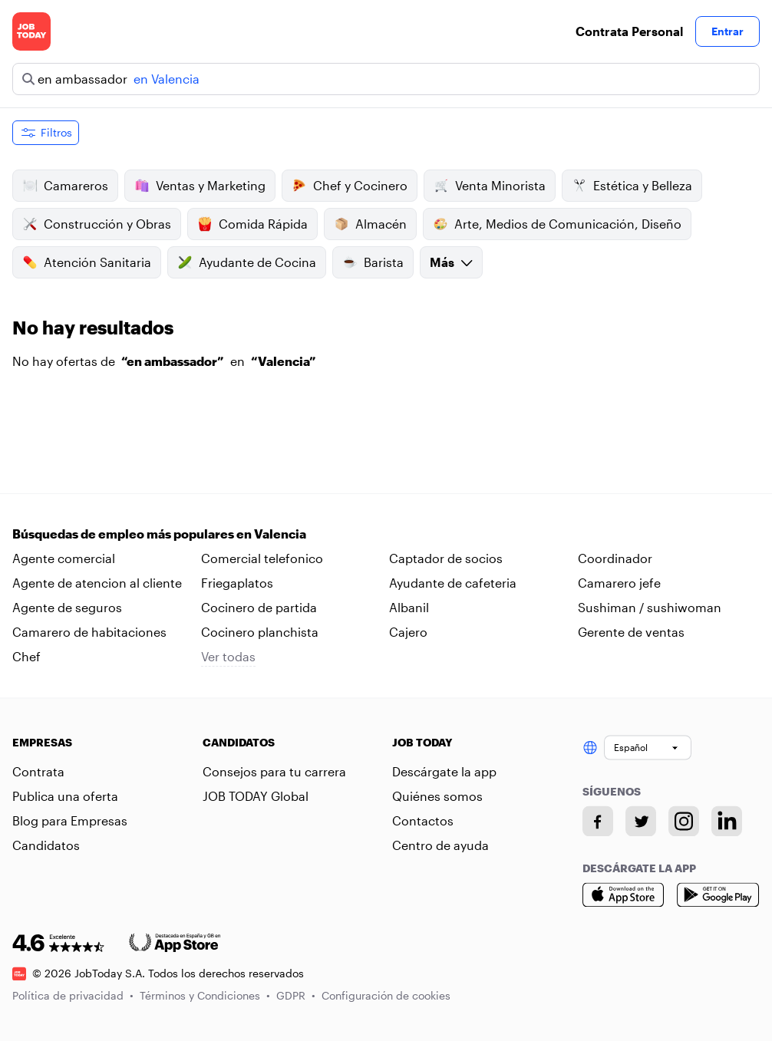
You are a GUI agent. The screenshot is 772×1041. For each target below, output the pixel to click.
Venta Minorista (490, 185)
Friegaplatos (237, 582)
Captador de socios (446, 558)
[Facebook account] (597, 820)
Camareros (65, 185)
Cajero (408, 631)
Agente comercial (63, 558)
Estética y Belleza (632, 185)
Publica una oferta (65, 796)
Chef (26, 656)
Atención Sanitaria (86, 262)
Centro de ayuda (440, 845)
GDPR (295, 995)
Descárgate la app (444, 771)
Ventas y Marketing (200, 185)
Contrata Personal (629, 31)
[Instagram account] (683, 820)
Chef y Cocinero (349, 185)
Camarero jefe (619, 582)
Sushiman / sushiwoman (649, 607)
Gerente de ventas (631, 631)
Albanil (409, 607)
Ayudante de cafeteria (452, 582)
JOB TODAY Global (255, 796)
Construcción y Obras (96, 224)
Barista (373, 262)
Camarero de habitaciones (89, 631)
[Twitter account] (640, 820)
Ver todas (228, 656)
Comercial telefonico (262, 558)
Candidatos (46, 845)
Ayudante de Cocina (246, 262)
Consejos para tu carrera (274, 771)
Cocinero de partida (259, 607)
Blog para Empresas (69, 820)
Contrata (38, 771)
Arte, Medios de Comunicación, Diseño (557, 224)
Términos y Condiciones (205, 995)
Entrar (727, 31)
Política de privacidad (73, 995)
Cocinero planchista (259, 631)
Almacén (370, 224)
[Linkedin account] (726, 820)
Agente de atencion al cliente (97, 582)
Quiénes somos (437, 796)
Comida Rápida (252, 224)
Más (451, 262)
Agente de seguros (67, 607)
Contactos (423, 820)
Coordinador (615, 558)
